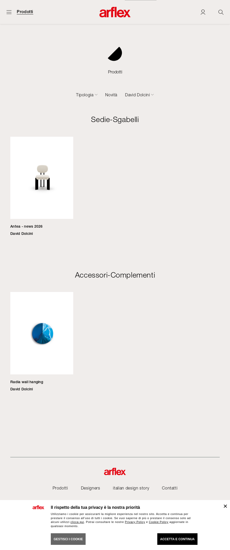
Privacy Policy (135, 521)
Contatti (169, 488)
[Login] (203, 12)
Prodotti (25, 12)
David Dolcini (137, 94)
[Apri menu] (9, 12)
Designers (90, 488)
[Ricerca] (221, 12)
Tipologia (85, 94)
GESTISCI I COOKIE (68, 539)
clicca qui (77, 521)
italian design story (131, 488)
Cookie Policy (158, 521)
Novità (111, 94)
